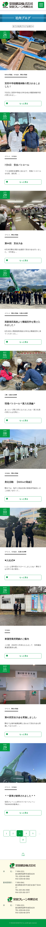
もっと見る (17, 103)
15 (23, 840)
